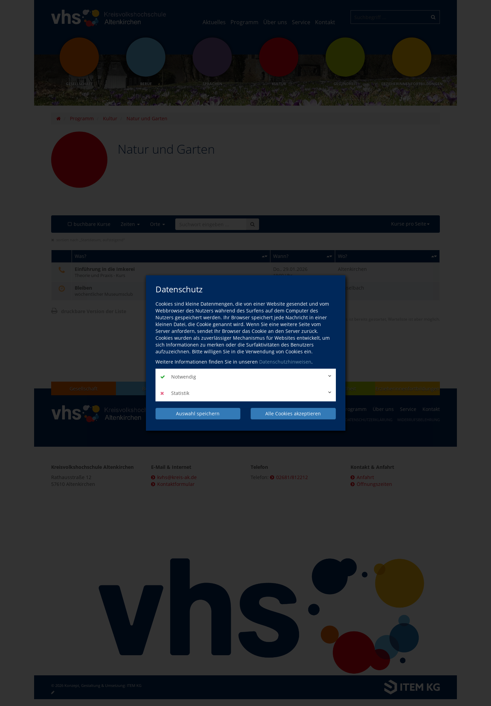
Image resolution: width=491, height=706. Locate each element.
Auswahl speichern (198, 413)
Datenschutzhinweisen (285, 361)
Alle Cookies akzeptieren (293, 413)
